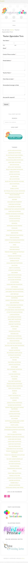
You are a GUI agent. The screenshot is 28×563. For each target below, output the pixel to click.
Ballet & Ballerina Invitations (14, 169)
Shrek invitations (14, 416)
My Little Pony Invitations (14, 343)
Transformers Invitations (14, 468)
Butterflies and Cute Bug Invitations (14, 190)
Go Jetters (14, 265)
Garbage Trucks (14, 260)
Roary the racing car (15, 395)
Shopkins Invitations (14, 413)
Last (15, 45)
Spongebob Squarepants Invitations (14, 429)
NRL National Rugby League (14, 352)
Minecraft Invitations (14, 324)
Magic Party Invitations (14, 319)
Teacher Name (7, 72)
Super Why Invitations (14, 444)
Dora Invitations (14, 237)
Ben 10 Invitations (14, 179)
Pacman (14, 359)
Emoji (14, 244)
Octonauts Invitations (14, 355)
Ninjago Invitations (14, 350)
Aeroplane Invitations (14, 152)
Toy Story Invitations (14, 463)
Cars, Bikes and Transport (14, 202)
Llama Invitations (14, 314)
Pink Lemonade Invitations (14, 369)
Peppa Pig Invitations (14, 364)
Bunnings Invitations (14, 197)
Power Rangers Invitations (14, 383)
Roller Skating (14, 398)
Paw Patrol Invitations (14, 362)
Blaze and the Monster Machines (14, 181)
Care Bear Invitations (15, 204)
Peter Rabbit (14, 367)
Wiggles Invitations (14, 485)
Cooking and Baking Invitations (15, 213)
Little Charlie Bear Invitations (14, 305)
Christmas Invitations (14, 211)
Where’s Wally (15, 482)
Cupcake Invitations (14, 218)
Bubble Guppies (14, 188)
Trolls (14, 470)
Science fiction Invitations (14, 402)
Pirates (14, 371)
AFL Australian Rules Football (14, 155)
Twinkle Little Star (14, 475)
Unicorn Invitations (14, 480)
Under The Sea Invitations (14, 478)
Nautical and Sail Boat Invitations (14, 345)
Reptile (15, 393)
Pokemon (14, 379)
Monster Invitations (14, 331)
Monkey (14, 328)
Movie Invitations (14, 340)
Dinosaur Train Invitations (14, 230)
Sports (14, 432)
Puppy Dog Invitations (14, 388)
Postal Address (7, 60)
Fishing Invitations (14, 258)
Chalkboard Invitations (14, 206)
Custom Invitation (14, 221)
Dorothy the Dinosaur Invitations (14, 240)
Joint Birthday (14, 294)
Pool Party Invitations (14, 381)
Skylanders (14, 418)
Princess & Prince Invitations (14, 386)
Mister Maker (14, 326)
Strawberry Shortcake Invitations (14, 436)
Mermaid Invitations (14, 321)
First (4, 45)
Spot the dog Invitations (15, 434)
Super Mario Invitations (14, 441)
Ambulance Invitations (14, 157)
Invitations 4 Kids (14, 11)
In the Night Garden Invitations (14, 289)
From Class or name (8, 79)
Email (5, 48)
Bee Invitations (14, 176)
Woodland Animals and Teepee (14, 487)
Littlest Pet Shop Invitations (14, 312)
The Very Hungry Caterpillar (14, 459)
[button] (14, 21)
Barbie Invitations (14, 171)
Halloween (14, 272)
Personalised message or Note (11, 85)
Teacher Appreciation (15, 446)
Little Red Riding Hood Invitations (14, 309)
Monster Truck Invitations (14, 338)
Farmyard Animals (14, 249)
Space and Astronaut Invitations (14, 427)
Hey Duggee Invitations (14, 279)
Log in (22, 558)
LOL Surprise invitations (14, 317)
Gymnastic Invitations (14, 270)
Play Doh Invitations (14, 374)
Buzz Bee (14, 199)
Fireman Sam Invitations (14, 255)
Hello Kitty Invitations (14, 277)
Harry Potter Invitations (15, 275)
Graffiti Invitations (14, 267)
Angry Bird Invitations (14, 162)
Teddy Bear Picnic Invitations (14, 448)
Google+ (2, 1)
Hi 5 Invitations (14, 282)
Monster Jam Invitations (14, 336)
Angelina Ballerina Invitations (14, 160)
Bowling (14, 186)
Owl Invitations (14, 357)
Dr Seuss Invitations (14, 242)
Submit (6, 104)
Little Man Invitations (14, 307)
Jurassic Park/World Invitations (14, 300)
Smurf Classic (14, 424)
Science (14, 400)
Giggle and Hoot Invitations (14, 263)
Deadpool (14, 223)
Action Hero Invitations (14, 150)
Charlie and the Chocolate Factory (14, 209)
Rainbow (14, 390)
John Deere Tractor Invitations (14, 291)
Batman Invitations (14, 174)
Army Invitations (14, 164)
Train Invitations (14, 466)
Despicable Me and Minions (14, 225)
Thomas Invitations (14, 461)
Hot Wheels (14, 286)
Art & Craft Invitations (14, 167)
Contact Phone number (9, 54)
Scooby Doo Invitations (14, 405)
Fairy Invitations (14, 247)
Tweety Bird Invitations (14, 473)
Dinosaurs (14, 228)
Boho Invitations (14, 183)
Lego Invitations (14, 302)
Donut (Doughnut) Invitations (14, 235)
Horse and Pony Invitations (14, 284)
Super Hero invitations (14, 439)
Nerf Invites (14, 348)
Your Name (6, 40)
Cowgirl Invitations (14, 216)
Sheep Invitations (14, 411)
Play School (14, 376)
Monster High (14, 333)
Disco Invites (14, 233)
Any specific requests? (9, 97)
